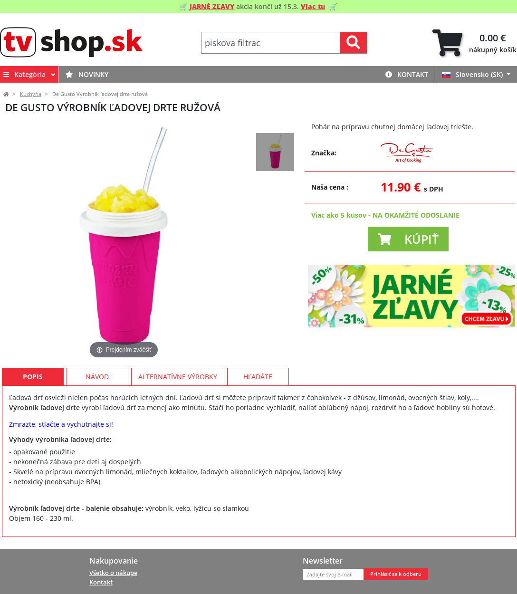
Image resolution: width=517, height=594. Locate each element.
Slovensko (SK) (473, 74)
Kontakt (406, 74)
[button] (408, 239)
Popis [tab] (33, 376)
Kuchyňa (30, 94)
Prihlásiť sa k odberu (395, 574)
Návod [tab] (97, 376)
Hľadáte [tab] (257, 376)
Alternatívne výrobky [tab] (177, 376)
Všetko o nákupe (113, 572)
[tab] (474, 43)
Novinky (87, 74)
